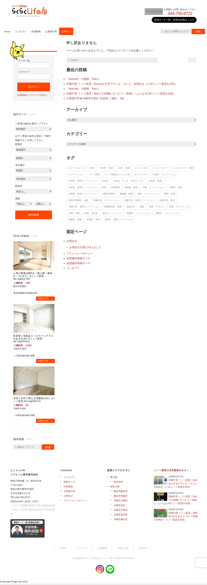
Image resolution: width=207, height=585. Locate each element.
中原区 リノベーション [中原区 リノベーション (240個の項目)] (164, 173)
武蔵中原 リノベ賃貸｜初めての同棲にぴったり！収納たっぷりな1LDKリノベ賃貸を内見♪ (120, 92)
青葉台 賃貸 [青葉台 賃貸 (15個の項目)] (75, 218)
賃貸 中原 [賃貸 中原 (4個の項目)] (74, 212)
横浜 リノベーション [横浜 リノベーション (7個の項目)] (148, 193)
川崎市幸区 (119, 506)
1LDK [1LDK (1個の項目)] (92, 167)
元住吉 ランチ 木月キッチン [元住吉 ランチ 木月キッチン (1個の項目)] (128, 180)
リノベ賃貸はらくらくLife (99, 559)
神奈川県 (115, 488)
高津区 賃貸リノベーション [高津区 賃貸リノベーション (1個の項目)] (119, 218)
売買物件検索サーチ (78, 256)
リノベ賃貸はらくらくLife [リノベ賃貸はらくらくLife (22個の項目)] (117, 173)
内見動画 (36, 31)
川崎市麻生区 (121, 520)
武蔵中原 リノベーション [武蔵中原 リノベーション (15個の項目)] (106, 199)
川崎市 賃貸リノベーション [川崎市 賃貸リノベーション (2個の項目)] (83, 193)
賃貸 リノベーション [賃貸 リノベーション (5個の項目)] (180, 205)
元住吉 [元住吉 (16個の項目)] (105, 180)
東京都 (113, 478)
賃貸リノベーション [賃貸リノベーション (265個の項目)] (112, 212)
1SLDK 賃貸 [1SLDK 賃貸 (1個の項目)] (106, 167)
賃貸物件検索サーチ (78, 261)
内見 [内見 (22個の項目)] (104, 186)
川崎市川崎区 (121, 502)
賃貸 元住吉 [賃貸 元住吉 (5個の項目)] (91, 212)
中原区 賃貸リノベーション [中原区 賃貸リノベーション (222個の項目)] (83, 180)
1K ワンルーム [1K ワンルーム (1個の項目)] (76, 167)
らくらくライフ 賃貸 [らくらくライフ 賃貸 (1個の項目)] (183, 167)
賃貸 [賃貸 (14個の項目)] (142, 205)
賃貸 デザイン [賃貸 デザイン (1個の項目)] (156, 205)
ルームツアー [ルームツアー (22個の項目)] (141, 173)
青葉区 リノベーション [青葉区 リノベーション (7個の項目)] (139, 212)
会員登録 (22, 95)
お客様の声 (51, 31)
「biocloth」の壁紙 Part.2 (82, 78)
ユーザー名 (24, 60)
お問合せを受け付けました (85, 246)
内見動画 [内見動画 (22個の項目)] (115, 186)
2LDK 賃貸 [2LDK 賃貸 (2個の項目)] (124, 167)
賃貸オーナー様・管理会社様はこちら (174, 19)
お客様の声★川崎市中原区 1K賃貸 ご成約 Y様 (95, 97)
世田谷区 (118, 483)
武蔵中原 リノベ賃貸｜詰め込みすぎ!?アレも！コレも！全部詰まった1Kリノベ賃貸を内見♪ (121, 83)
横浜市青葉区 (121, 497)
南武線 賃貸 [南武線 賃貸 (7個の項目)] (131, 186)
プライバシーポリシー (79, 252)
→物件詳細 (45, 298)
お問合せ (66, 31)
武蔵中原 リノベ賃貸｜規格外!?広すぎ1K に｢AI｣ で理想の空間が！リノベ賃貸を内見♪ (176, 517)
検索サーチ (69, 483)
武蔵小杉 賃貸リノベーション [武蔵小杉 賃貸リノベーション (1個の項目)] (84, 205)
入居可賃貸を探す (151, 11)
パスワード (24, 72)
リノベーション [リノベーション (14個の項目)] (76, 173)
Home (7, 31)
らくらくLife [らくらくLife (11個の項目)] (141, 167)
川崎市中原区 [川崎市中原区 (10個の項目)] (108, 193)
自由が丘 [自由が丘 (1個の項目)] (130, 205)
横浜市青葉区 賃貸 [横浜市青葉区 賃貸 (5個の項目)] (78, 199)
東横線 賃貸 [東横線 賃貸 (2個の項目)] (126, 193)
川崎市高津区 (121, 516)
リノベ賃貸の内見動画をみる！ (171, 471)
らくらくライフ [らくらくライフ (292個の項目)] (159, 167)
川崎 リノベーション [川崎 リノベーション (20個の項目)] (153, 186)
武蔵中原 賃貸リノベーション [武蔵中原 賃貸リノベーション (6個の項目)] (139, 199)
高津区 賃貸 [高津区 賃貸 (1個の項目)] (93, 218)
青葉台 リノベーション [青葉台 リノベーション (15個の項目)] (168, 212)
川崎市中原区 (121, 511)
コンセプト (21, 31)
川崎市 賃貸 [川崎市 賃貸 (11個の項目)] (175, 186)
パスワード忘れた (38, 95)
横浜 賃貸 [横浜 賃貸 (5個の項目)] (169, 193)
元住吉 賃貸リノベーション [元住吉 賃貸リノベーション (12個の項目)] (83, 186)
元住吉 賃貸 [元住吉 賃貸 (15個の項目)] (155, 180)
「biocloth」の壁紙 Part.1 (82, 88)
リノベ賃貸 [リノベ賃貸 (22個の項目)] (94, 173)
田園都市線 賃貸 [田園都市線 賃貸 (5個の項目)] (113, 205)
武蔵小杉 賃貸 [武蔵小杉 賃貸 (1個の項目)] (167, 199)
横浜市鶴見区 (121, 492)
